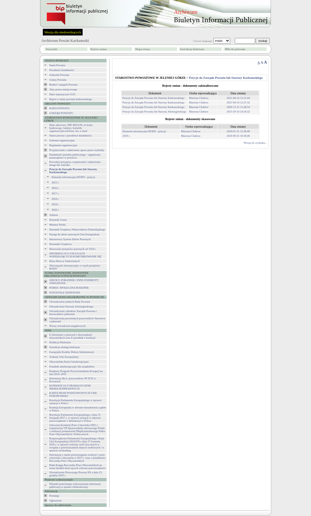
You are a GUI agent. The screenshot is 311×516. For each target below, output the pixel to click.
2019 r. (55, 204)
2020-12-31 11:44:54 (238, 107)
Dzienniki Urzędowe (60, 244)
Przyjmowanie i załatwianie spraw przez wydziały (76, 150)
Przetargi (54, 495)
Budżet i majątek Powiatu (63, 84)
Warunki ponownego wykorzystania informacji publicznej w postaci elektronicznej (75, 485)
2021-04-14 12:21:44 (238, 97)
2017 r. (55, 193)
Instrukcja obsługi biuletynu (64, 347)
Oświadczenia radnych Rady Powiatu (69, 301)
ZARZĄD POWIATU (61, 113)
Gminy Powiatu (58, 79)
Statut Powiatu (57, 65)
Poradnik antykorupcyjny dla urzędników (71, 366)
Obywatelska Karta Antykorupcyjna (68, 361)
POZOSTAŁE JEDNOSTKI (64, 292)
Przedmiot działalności (61, 70)
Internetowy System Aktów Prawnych (70, 239)
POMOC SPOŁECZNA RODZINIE (69, 287)
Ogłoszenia (55, 500)
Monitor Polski (57, 224)
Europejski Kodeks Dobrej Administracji (71, 351)
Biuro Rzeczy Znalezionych (64, 261)
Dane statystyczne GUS (62, 94)
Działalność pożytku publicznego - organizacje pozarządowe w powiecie (75, 156)
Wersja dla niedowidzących (62, 32)
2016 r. (55, 187)
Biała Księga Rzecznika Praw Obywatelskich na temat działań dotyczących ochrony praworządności (77, 467)
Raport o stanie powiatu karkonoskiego (70, 99)
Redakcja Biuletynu (60, 342)
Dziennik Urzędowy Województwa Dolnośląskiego (77, 229)
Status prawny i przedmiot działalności (70, 135)
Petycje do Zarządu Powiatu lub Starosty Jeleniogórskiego (154, 111)
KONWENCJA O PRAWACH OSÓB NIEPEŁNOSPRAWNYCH (70, 387)
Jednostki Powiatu (59, 74)
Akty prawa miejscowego (63, 89)
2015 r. (55, 182)
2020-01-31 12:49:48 (238, 131)
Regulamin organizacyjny (63, 145)
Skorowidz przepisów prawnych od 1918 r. (72, 248)
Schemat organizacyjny (62, 140)
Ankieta (53, 214)
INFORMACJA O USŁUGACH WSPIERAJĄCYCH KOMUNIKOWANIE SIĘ (75, 255)
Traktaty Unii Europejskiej (63, 356)
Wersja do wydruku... (255, 142)
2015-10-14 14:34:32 (238, 111)
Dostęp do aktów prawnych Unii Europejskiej (74, 234)
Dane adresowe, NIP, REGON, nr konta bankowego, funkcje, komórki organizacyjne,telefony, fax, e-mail (71, 127)
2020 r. (55, 209)
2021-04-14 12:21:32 (238, 102)
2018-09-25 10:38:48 (238, 135)
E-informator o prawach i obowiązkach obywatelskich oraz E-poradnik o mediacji (72, 336)
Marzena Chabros (198, 97)
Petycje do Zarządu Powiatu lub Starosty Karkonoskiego (153, 97)
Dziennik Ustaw (58, 219)
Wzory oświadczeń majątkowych (67, 325)
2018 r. (55, 198)
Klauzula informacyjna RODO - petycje (73, 177)
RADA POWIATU (59, 108)
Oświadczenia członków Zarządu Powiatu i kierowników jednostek (73, 313)
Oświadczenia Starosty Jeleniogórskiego (71, 306)
